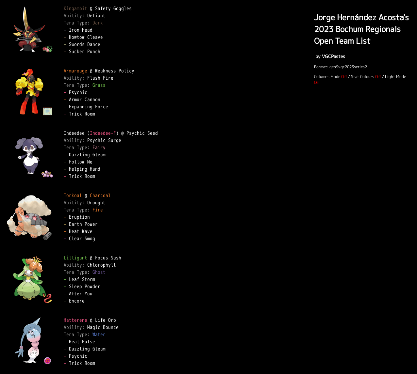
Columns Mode (327, 76)
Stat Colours (362, 76)
